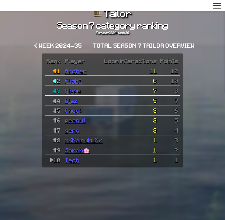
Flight (73, 81)
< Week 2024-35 (58, 45)
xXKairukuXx (83, 140)
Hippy (73, 90)
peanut (75, 120)
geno (72, 130)
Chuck (74, 110)
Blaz (71, 100)
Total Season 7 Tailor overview (144, 45)
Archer (76, 71)
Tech (72, 160)
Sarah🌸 (77, 150)
